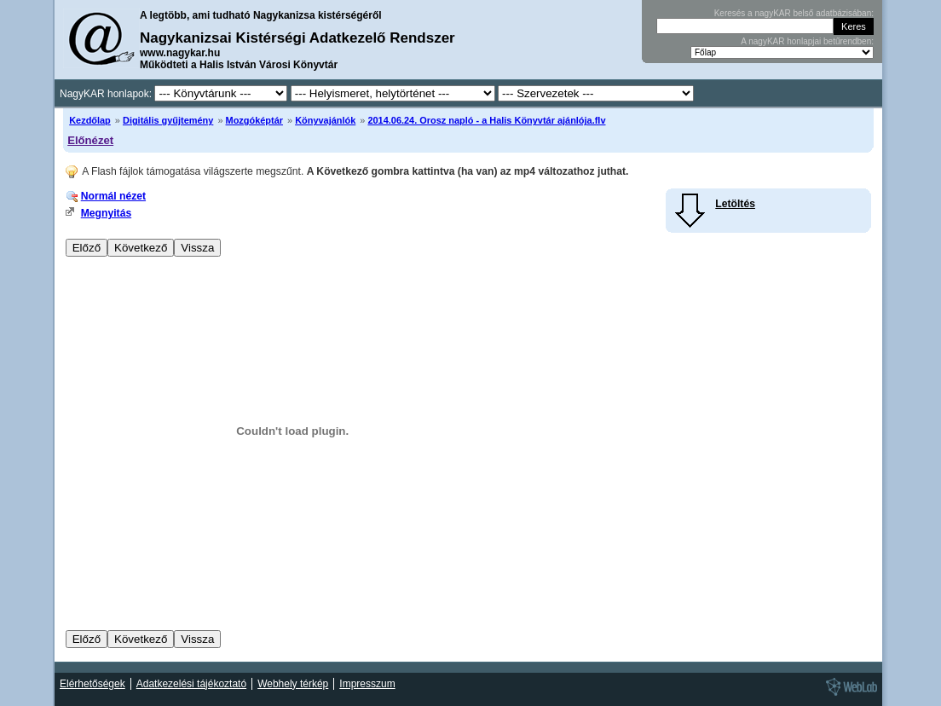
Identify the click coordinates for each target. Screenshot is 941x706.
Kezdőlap (90, 120)
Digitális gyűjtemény (168, 120)
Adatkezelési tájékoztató (191, 684)
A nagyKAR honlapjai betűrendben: (807, 41)
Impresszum (367, 684)
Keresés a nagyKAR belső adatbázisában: (794, 13)
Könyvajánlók (325, 120)
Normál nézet (113, 196)
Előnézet (90, 140)
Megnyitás (106, 213)
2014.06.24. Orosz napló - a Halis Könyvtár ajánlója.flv (486, 120)
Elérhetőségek (92, 684)
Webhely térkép (292, 684)
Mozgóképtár (254, 120)
